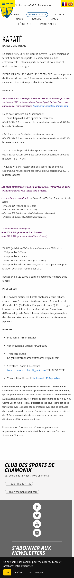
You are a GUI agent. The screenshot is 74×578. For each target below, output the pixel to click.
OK (7, 572)
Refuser (19, 572)
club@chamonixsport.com (23, 491)
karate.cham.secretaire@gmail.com (50, 106)
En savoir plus (37, 572)
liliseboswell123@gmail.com (47, 378)
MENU (7, 3)
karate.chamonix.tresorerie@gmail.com (38, 357)
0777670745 (58, 370)
